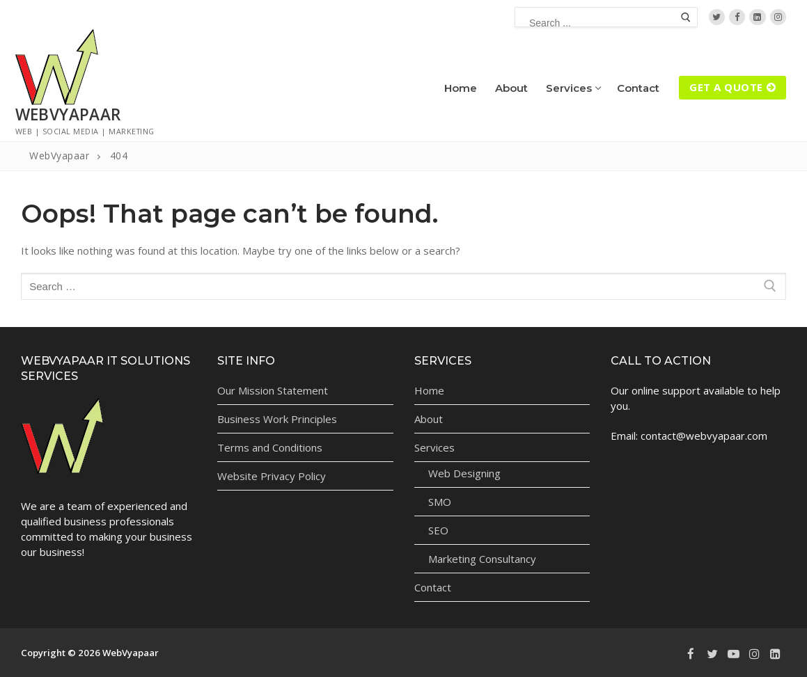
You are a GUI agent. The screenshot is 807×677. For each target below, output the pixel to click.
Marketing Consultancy (482, 559)
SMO (439, 502)
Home (429, 390)
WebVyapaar (68, 114)
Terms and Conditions (269, 447)
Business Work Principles (277, 419)
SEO (438, 530)
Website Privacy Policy (271, 476)
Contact (432, 587)
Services (435, 447)
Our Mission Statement (272, 390)
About (428, 419)
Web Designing (464, 473)
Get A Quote (732, 87)
